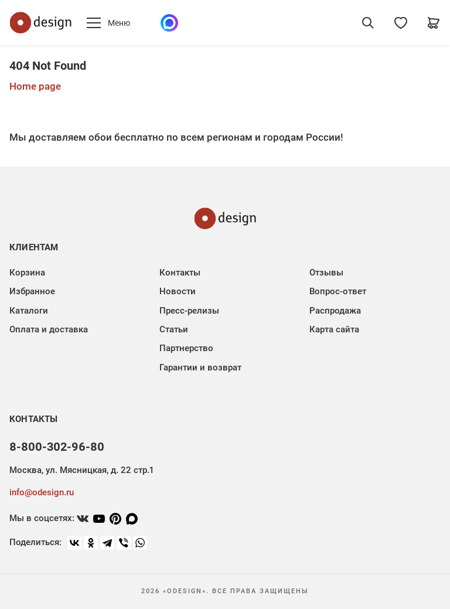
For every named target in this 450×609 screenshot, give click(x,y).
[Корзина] (434, 23)
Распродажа (335, 310)
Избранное (32, 291)
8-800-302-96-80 (56, 447)
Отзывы (326, 272)
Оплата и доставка (48, 329)
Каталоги (28, 310)
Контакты (179, 272)
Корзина (27, 272)
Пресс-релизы (189, 310)
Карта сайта (334, 329)
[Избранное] (401, 23)
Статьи (173, 329)
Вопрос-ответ (337, 291)
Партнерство (186, 348)
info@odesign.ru (41, 492)
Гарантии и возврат (200, 367)
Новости (177, 291)
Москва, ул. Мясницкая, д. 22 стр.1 (81, 470)
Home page (35, 86)
